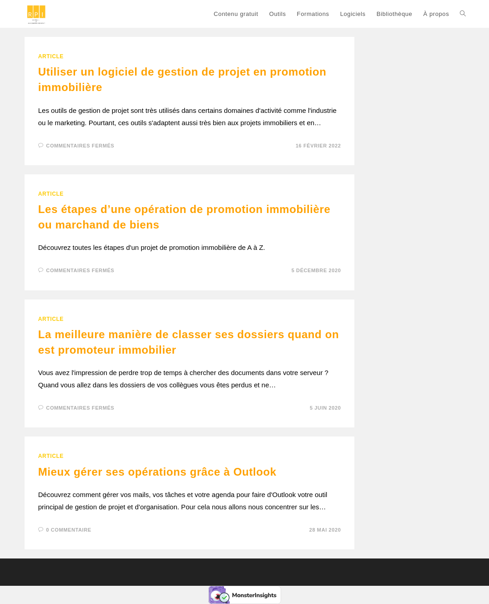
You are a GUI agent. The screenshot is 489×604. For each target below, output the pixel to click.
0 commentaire (68, 530)
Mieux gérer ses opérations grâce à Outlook (157, 472)
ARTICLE (51, 56)
